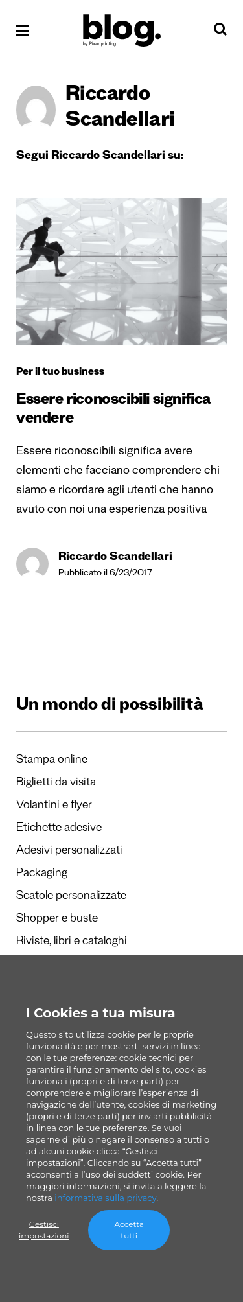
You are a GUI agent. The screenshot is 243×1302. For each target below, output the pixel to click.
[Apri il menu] (22, 30)
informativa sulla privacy (105, 1197)
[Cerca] (220, 32)
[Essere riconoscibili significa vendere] (121, 271)
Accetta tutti (129, 1229)
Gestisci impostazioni (44, 1229)
